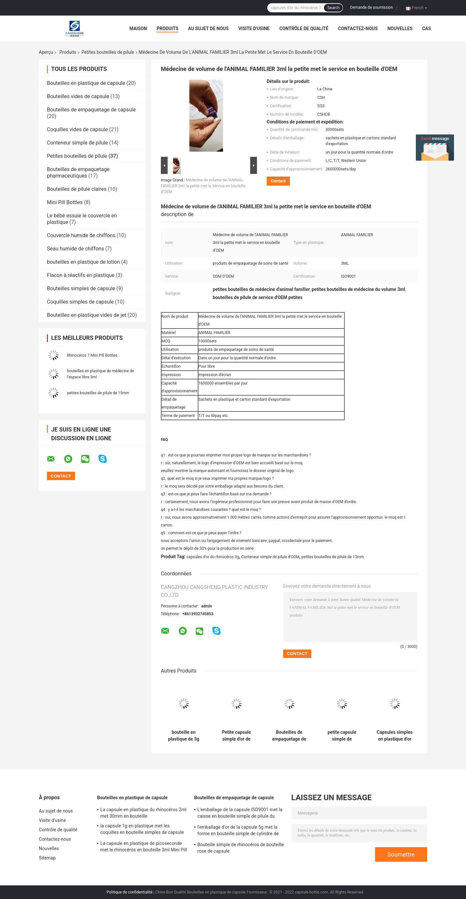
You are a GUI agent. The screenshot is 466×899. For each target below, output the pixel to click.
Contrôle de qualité (303, 28)
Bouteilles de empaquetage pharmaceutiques (78, 172)
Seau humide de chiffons (75, 249)
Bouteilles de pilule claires (76, 189)
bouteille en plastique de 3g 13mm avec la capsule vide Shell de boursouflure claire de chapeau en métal (183, 736)
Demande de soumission (371, 7)
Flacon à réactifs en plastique (81, 275)
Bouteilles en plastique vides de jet (86, 315)
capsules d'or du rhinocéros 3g (212, 557)
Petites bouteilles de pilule (108, 52)
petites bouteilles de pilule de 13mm (333, 557)
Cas (426, 28)
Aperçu (46, 52)
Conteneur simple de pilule (77, 143)
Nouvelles (399, 28)
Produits (167, 28)
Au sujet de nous (208, 28)
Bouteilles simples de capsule (81, 288)
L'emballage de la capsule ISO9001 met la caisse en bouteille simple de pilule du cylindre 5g (240, 814)
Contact (278, 181)
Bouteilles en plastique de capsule (86, 83)
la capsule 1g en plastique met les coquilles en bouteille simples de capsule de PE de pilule (142, 830)
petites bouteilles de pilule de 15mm (98, 393)
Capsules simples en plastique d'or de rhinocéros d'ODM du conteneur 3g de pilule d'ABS (395, 736)
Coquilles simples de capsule (80, 302)
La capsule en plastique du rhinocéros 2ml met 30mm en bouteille (143, 813)
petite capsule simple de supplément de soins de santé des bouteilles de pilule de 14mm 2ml (342, 736)
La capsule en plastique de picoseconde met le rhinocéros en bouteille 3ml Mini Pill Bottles (143, 847)
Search (333, 8)
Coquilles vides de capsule (77, 129)
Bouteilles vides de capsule (78, 96)
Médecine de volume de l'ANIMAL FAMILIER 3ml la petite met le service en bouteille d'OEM (203, 186)
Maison (138, 28)
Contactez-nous (358, 28)
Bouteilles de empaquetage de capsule (91, 110)
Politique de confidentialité (130, 892)
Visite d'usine (254, 28)
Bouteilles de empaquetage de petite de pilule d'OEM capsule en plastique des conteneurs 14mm (289, 736)
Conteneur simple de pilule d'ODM (270, 557)
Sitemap (47, 857)
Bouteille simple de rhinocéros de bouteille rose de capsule (240, 848)
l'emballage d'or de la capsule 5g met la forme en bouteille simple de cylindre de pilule (238, 831)
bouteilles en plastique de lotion (83, 262)
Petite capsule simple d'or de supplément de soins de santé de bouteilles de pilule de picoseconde (236, 736)
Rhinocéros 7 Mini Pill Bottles (92, 355)
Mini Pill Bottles (65, 202)
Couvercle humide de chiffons (81, 235)
